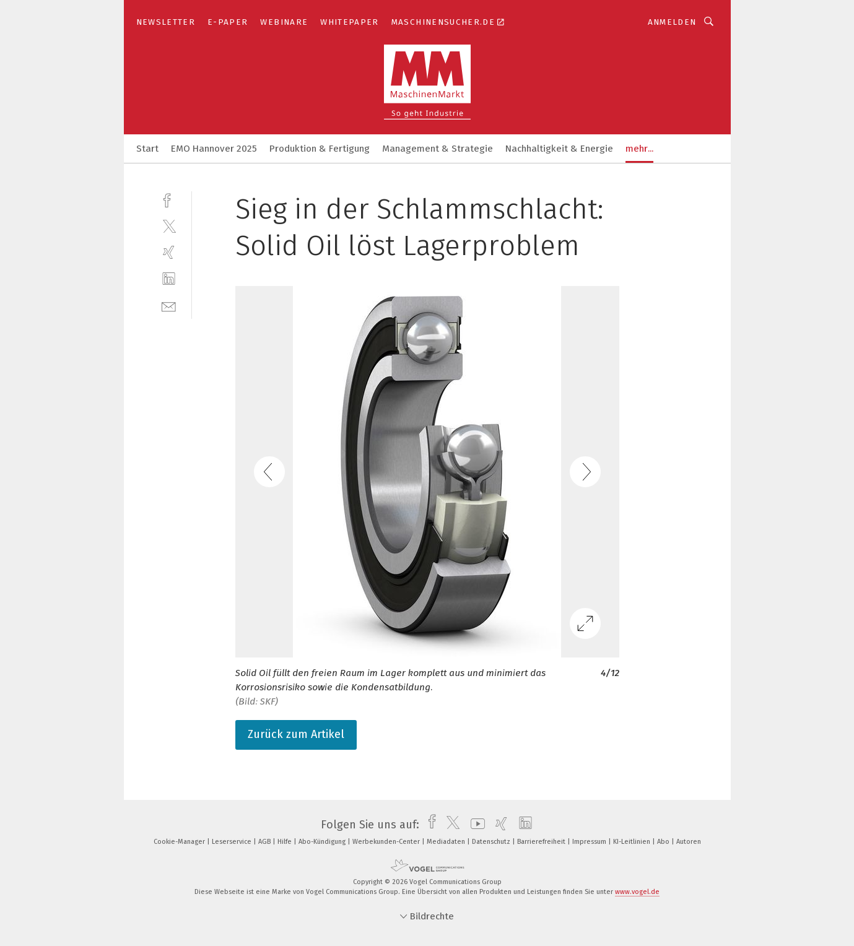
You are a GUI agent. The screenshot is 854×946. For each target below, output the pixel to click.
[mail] (168, 305)
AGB (265, 842)
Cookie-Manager (180, 842)
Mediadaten (447, 842)
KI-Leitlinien (632, 842)
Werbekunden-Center (387, 842)
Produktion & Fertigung (319, 148)
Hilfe (285, 842)
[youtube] (474, 824)
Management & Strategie (437, 148)
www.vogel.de (637, 892)
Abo (664, 842)
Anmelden (672, 22)
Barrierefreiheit (542, 842)
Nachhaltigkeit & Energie (559, 148)
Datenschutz (492, 842)
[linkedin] (168, 279)
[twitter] (168, 225)
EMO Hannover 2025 (214, 148)
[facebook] (168, 199)
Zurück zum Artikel (296, 734)
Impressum (590, 842)
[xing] (168, 252)
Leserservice (232, 842)
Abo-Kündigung (322, 842)
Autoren (688, 842)
